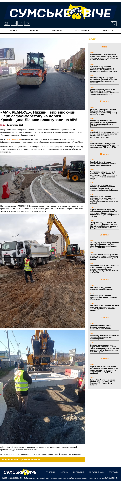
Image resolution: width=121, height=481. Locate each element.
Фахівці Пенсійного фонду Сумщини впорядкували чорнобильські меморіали (100, 327)
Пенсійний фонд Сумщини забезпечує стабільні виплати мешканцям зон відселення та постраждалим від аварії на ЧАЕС (103, 68)
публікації (57, 31)
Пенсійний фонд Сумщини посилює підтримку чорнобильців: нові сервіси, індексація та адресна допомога (104, 307)
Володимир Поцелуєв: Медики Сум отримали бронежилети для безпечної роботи (104, 337)
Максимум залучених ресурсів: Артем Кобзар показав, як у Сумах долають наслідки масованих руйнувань (104, 80)
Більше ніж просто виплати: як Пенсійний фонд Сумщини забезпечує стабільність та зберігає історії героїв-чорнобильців (104, 91)
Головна (12, 31)
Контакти (108, 31)
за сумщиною (82, 31)
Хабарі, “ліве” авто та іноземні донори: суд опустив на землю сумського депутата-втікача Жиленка (102, 382)
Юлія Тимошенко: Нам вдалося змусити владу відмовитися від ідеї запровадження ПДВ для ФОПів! (104, 145)
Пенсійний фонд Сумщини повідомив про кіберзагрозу (101, 288)
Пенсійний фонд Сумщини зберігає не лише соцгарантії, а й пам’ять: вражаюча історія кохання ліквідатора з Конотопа (104, 134)
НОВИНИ (92, 39)
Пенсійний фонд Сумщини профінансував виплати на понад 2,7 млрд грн (103, 297)
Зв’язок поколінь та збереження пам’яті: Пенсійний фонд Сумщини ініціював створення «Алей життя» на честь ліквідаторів (104, 57)
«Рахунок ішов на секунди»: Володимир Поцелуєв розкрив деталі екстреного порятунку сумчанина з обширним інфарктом (104, 187)
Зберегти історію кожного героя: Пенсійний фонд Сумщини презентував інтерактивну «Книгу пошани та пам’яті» (103, 111)
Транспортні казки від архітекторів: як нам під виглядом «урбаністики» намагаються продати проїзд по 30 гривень (104, 256)
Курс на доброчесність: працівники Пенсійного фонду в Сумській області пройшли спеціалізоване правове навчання (104, 245)
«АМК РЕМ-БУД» (14, 139)
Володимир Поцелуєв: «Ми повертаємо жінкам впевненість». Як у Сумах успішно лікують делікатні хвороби (103, 123)
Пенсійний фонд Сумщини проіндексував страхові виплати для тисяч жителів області (103, 163)
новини (34, 31)
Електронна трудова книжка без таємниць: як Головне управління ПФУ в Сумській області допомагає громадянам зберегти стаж (104, 225)
